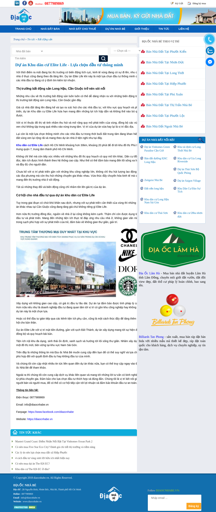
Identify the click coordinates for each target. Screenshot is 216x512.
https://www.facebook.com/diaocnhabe (51, 411)
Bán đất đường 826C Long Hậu (155, 160)
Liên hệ (183, 29)
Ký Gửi (179, 3)
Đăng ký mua (199, 3)
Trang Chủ (23, 29)
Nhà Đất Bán (50, 29)
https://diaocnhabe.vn (40, 419)
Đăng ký (194, 506)
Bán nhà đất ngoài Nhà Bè (162, 126)
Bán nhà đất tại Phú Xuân (162, 94)
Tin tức (163, 29)
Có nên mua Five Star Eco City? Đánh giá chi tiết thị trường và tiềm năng (55, 447)
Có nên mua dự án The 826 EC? (32, 463)
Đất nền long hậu (154, 188)
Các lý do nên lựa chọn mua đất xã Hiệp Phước (41, 452)
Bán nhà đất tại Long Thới (162, 73)
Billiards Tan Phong (151, 336)
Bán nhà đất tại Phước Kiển (163, 51)
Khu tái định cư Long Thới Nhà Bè (189, 149)
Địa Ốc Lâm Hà (149, 273)
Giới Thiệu (141, 29)
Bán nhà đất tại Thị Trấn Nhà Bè (166, 105)
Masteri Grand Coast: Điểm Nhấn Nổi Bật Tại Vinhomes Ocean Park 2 (53, 441)
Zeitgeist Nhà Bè (153, 180)
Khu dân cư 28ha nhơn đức (190, 215)
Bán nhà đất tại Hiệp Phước (163, 83)
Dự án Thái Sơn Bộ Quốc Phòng (188, 171)
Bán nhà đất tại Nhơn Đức (162, 62)
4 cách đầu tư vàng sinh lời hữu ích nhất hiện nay (42, 458)
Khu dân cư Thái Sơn (156, 213)
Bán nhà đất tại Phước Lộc (163, 116)
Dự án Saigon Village (189, 180)
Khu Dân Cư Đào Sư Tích (189, 190)
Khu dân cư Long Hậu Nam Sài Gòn (156, 201)
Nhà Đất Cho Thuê (82, 29)
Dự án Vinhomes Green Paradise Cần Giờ (157, 149)
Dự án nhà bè (115, 29)
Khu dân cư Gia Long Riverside (189, 160)
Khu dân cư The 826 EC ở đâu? (32, 469)
